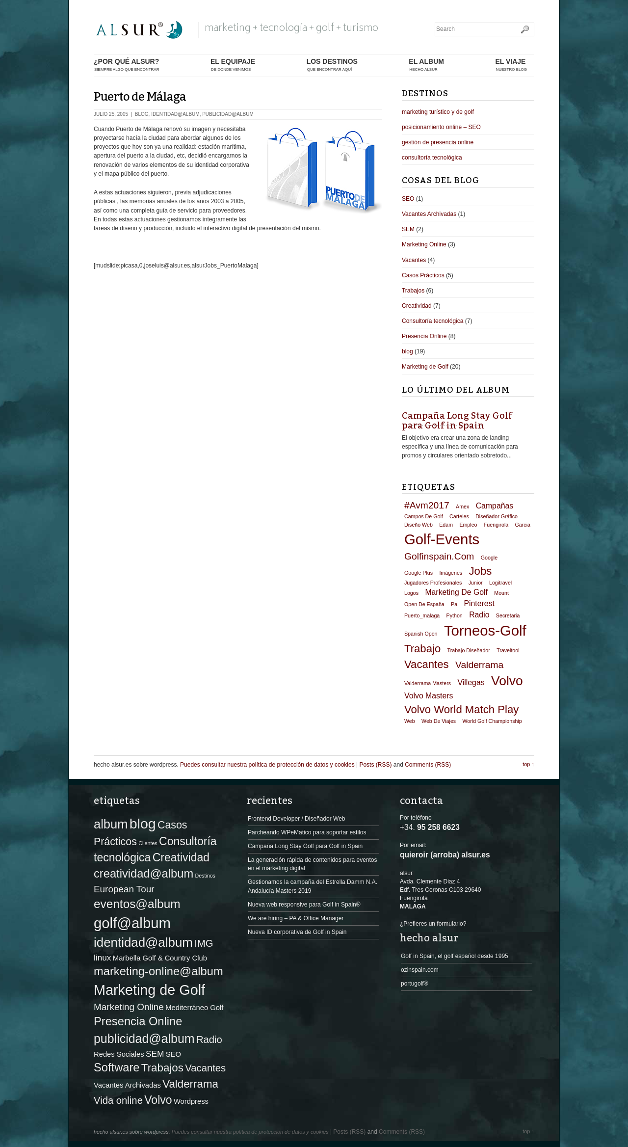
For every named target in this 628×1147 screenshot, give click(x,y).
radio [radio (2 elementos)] (479, 615)
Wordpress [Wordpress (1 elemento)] (191, 1101)
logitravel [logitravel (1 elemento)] (500, 583)
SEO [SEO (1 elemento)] (173, 1054)
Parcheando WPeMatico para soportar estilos (307, 832)
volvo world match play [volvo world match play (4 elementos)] (461, 709)
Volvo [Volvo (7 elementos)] (158, 1100)
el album (426, 65)
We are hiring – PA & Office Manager (295, 918)
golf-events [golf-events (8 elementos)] (441, 539)
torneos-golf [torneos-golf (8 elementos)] (485, 630)
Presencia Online (424, 336)
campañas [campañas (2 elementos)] (495, 506)
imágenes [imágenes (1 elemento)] (450, 573)
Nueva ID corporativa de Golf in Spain (297, 932)
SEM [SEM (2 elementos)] (155, 1054)
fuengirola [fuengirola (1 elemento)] (496, 525)
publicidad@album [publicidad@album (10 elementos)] (144, 1038)
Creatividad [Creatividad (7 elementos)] (181, 857)
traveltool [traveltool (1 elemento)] (508, 650)
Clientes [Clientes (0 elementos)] (147, 843)
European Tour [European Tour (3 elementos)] (124, 889)
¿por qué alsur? (126, 65)
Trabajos (413, 290)
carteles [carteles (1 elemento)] (459, 516)
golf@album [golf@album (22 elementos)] (132, 923)
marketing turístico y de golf (438, 111)
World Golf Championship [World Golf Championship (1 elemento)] (492, 721)
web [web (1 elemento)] (409, 721)
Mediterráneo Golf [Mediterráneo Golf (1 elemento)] (194, 1008)
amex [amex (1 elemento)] (462, 506)
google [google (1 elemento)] (489, 557)
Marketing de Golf (425, 366)
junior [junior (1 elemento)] (476, 583)
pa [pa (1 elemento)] (454, 604)
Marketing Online (424, 244)
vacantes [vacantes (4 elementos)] (426, 664)
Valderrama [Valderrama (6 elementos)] (190, 1084)
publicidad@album (228, 114)
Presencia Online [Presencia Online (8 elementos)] (138, 1021)
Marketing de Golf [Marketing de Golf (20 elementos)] (149, 990)
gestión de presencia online (437, 142)
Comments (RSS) (428, 764)
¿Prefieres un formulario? (433, 923)
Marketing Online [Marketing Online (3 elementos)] (129, 1007)
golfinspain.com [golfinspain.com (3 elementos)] (439, 556)
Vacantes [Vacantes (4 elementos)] (205, 1068)
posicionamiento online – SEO (441, 127)
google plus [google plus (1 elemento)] (418, 573)
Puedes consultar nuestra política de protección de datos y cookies (267, 764)
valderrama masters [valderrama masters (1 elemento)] (427, 683)
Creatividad (417, 305)
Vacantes (414, 260)
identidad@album (175, 114)
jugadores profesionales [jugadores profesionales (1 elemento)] (433, 583)
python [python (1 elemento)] (454, 615)
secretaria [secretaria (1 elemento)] (508, 615)
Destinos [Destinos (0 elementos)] (205, 876)
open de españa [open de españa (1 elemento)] (424, 604)
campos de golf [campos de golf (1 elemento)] (423, 516)
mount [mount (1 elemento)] (501, 593)
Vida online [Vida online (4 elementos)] (118, 1100)
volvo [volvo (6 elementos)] (507, 680)
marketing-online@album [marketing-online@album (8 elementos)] (158, 971)
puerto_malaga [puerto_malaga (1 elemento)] (422, 615)
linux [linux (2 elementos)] (102, 957)
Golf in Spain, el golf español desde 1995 (454, 956)
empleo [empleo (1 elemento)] (468, 525)
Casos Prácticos (423, 275)
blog (142, 114)
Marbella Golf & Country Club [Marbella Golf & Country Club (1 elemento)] (160, 958)
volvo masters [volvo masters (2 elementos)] (428, 696)
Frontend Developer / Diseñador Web (296, 818)
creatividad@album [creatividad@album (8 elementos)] (143, 873)
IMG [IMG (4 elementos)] (203, 943)
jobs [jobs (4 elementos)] (480, 571)
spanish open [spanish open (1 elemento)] (421, 634)
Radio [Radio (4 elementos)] (209, 1039)
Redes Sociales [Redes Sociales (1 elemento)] (119, 1054)
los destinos (332, 65)
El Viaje (511, 65)
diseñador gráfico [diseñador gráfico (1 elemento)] (496, 516)
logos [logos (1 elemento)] (411, 593)
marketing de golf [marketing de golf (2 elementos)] (456, 592)
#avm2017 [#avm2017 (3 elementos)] (426, 505)
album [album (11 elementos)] (111, 824)
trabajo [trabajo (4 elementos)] (422, 648)
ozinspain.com (420, 969)
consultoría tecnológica (432, 157)
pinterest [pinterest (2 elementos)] (479, 603)
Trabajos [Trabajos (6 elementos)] (162, 1068)
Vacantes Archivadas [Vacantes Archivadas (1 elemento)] (127, 1085)
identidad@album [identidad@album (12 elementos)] (143, 942)
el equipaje (232, 65)
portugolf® (414, 983)
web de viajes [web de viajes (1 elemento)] (438, 721)
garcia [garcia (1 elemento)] (522, 525)
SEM (408, 229)
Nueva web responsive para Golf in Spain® (304, 904)
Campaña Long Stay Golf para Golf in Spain (457, 420)
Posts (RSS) (375, 764)
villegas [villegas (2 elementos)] (470, 682)
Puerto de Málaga (140, 97)
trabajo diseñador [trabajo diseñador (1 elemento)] (468, 650)
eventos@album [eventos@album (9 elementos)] (137, 903)
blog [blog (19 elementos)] (143, 823)
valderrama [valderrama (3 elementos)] (479, 665)
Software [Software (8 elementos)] (116, 1067)
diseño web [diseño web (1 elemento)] (418, 525)
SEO (408, 198)
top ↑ (528, 764)
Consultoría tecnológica (432, 321)
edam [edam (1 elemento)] (446, 525)
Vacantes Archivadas (429, 214)
